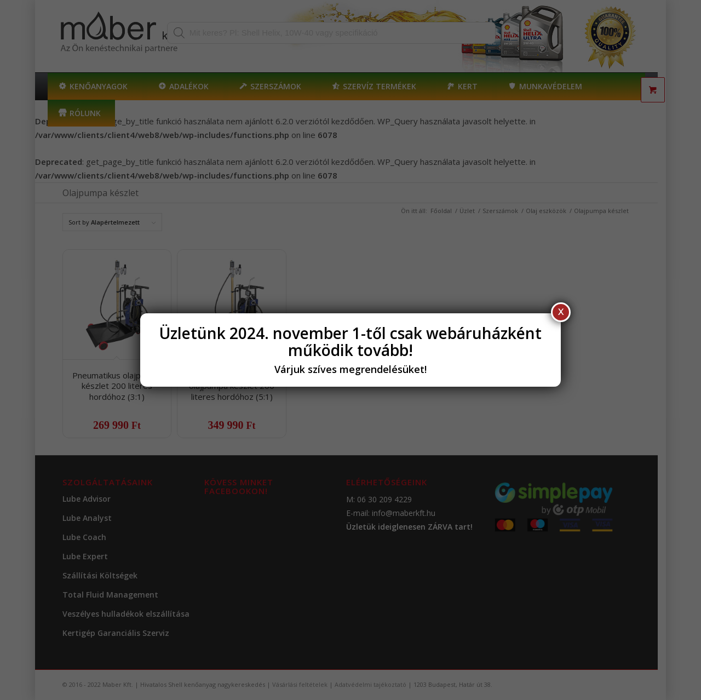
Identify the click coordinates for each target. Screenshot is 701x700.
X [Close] (561, 312)
